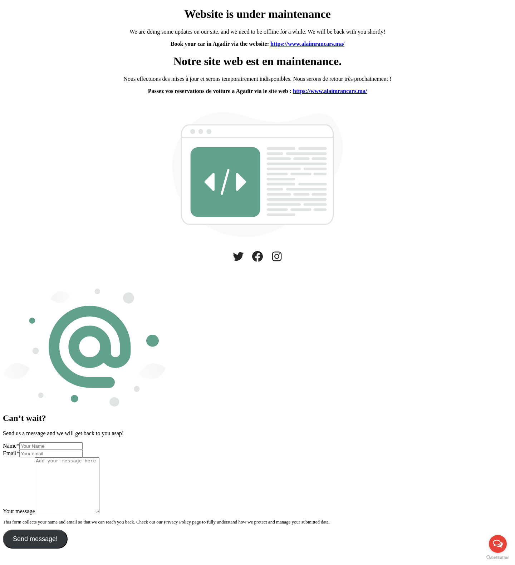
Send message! (35, 549)
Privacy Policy (177, 532)
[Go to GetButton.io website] (497, 557)
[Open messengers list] (498, 544)
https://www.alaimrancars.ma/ (307, 44)
